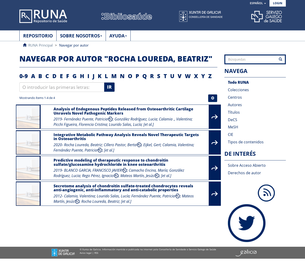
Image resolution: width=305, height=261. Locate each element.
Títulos (234, 112)
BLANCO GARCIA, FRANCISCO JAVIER (93, 170)
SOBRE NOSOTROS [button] (81, 36)
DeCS (232, 119)
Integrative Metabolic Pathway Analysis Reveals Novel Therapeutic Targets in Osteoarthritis (126, 136)
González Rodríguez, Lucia (136, 119)
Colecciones (238, 89)
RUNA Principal (40, 45)
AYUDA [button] (118, 36)
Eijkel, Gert (152, 144)
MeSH (233, 127)
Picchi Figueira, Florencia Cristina (80, 124)
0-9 (23, 76)
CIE (230, 134)
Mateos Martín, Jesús (137, 175)
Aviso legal (86, 252)
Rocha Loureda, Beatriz (83, 144)
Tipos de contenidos (246, 142)
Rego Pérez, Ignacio (97, 175)
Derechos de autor (244, 172)
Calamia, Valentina (177, 144)
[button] (257, 3)
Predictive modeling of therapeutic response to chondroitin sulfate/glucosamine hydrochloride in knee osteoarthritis (111, 162)
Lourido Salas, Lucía (125, 124)
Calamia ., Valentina (175, 119)
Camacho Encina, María (148, 170)
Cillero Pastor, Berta (120, 144)
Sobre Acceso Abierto (247, 165)
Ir (109, 87)
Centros (235, 97)
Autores (235, 104)
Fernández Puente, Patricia (86, 119)
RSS (96, 252)
